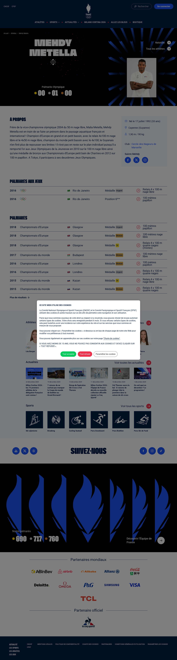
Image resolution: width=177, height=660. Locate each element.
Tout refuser (85, 354)
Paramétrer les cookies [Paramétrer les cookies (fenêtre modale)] (105, 354)
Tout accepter (68, 354)
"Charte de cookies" (111, 338)
